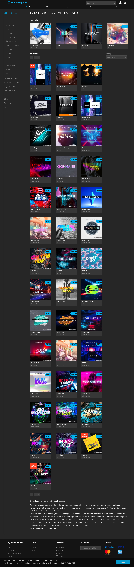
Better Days (94, 180)
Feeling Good (69, 241)
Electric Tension (69, 395)
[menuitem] (101, 3)
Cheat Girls (43, 47)
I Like (69, 47)
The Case (69, 272)
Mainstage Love (69, 426)
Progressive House (12, 45)
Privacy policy (12, 550)
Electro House (10, 29)
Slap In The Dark (43, 364)
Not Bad (43, 456)
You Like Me (94, 333)
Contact (34, 547)
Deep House (9, 25)
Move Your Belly (69, 210)
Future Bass (9, 33)
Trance (7, 57)
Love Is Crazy (43, 180)
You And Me (94, 395)
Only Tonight (43, 118)
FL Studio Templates (12, 82)
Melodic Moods (69, 364)
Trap (6, 61)
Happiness (120, 47)
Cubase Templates (11, 78)
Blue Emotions (94, 118)
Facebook (60, 547)
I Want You (94, 241)
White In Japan (43, 210)
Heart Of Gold (69, 333)
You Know (94, 456)
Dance (7, 21)
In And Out (69, 456)
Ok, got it (123, 562)
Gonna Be (69, 180)
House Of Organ (43, 333)
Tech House (9, 49)
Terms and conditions (14, 553)
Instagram (60, 550)
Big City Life (43, 303)
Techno (8, 53)
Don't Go (94, 272)
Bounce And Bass (94, 426)
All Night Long (69, 88)
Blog (6, 99)
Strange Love (94, 149)
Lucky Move (43, 241)
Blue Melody (94, 210)
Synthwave (9, 69)
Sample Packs (9, 91)
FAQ (5, 107)
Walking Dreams (94, 364)
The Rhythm (69, 118)
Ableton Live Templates (13, 13)
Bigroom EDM (10, 17)
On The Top (43, 272)
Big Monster (43, 426)
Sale (6, 73)
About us (10, 547)
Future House (10, 37)
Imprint (10, 556)
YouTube (59, 556)
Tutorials (7, 103)
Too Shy (43, 487)
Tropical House (10, 65)
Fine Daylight (94, 88)
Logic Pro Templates (12, 87)
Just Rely (43, 149)
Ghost (43, 88)
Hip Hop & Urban (11, 41)
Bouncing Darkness (94, 303)
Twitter (59, 553)
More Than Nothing (69, 149)
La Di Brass (43, 395)
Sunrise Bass (69, 303)
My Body (94, 47)
